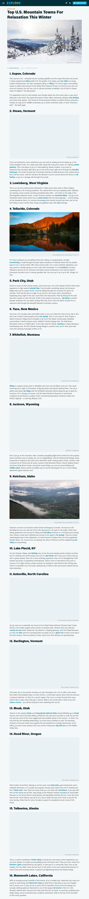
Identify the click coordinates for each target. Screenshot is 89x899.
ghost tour (60, 633)
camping (60, 324)
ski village (27, 391)
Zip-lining (65, 298)
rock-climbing (74, 97)
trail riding (47, 532)
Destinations (11, 8)
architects (64, 267)
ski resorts (57, 888)
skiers (27, 81)
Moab (76, 713)
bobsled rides (35, 288)
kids (20, 633)
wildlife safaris (15, 468)
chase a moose (15, 702)
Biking (12, 386)
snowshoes (62, 790)
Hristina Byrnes (14, 68)
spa (34, 293)
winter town (18, 790)
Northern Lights (15, 864)
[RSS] (70, 3)
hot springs (44, 316)
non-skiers (64, 81)
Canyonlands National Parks (46, 713)
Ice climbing (32, 553)
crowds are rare (15, 630)
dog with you (60, 725)
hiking (51, 83)
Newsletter (80, 3)
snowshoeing (15, 262)
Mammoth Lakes (35, 883)
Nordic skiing (36, 859)
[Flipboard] (66, 3)
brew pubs (55, 785)
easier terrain (43, 198)
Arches (29, 713)
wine (59, 203)
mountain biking (61, 195)
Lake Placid (49, 556)
